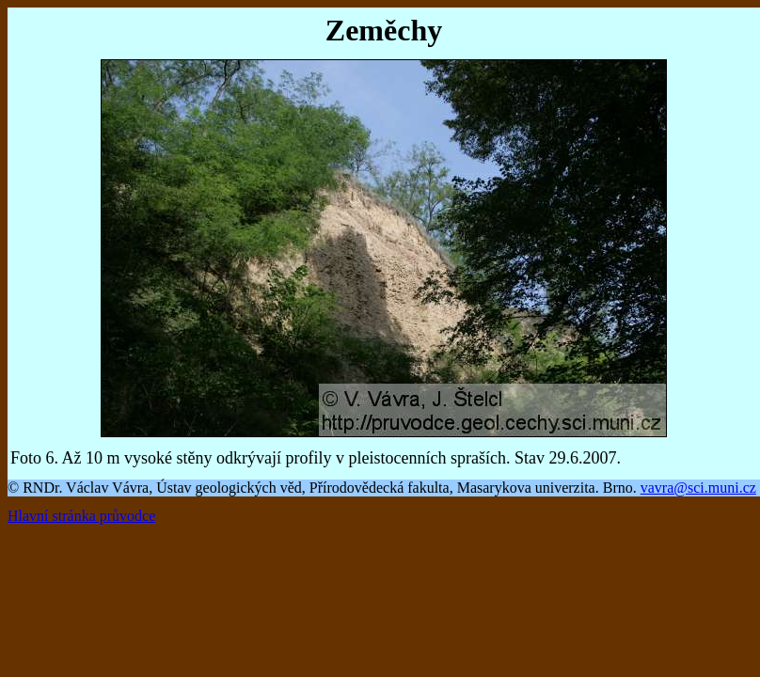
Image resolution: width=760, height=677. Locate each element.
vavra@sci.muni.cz (698, 488)
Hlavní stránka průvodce (81, 516)
